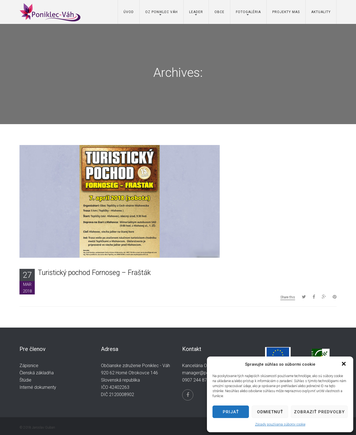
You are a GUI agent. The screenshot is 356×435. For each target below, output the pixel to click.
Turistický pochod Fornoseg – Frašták (94, 273)
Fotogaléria (248, 12)
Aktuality (321, 12)
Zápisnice (28, 365)
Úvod (128, 12)
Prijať (231, 411)
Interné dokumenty (37, 387)
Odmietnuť (270, 411)
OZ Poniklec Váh (161, 12)
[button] (344, 364)
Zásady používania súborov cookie (280, 424)
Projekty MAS (286, 12)
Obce (219, 12)
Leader (196, 12)
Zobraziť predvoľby (319, 411)
